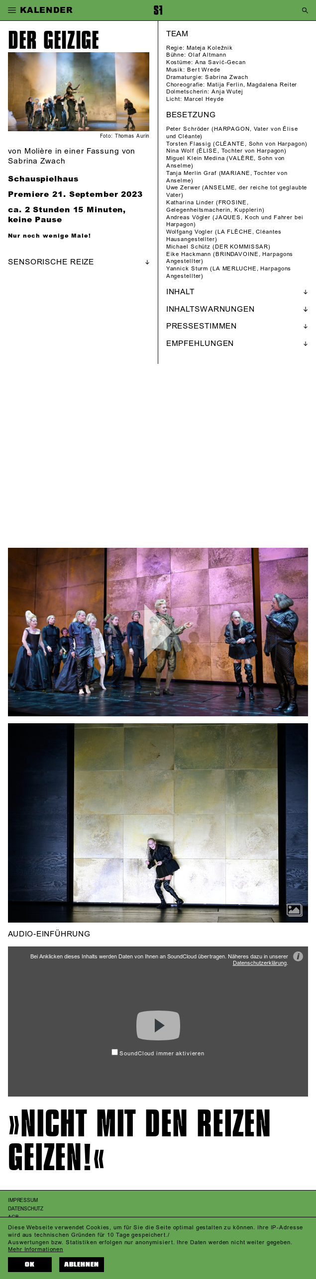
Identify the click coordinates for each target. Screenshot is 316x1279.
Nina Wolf (180, 151)
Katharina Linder (190, 202)
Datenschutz (25, 1209)
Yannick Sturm (187, 268)
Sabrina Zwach (226, 77)
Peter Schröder (188, 129)
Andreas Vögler (188, 217)
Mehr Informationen (35, 1249)
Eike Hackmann (188, 254)
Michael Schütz (188, 247)
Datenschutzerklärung (260, 963)
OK (30, 1264)
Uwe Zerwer (183, 187)
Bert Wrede (203, 70)
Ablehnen (82, 1264)
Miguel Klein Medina (195, 158)
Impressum (22, 1200)
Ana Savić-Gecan (220, 62)
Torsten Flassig (188, 144)
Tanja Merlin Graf (191, 173)
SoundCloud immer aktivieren (158, 1053)
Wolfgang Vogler (189, 232)
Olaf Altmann (207, 55)
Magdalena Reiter (272, 85)
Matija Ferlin (225, 85)
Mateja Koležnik (210, 48)
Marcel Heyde (204, 99)
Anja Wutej (227, 91)
